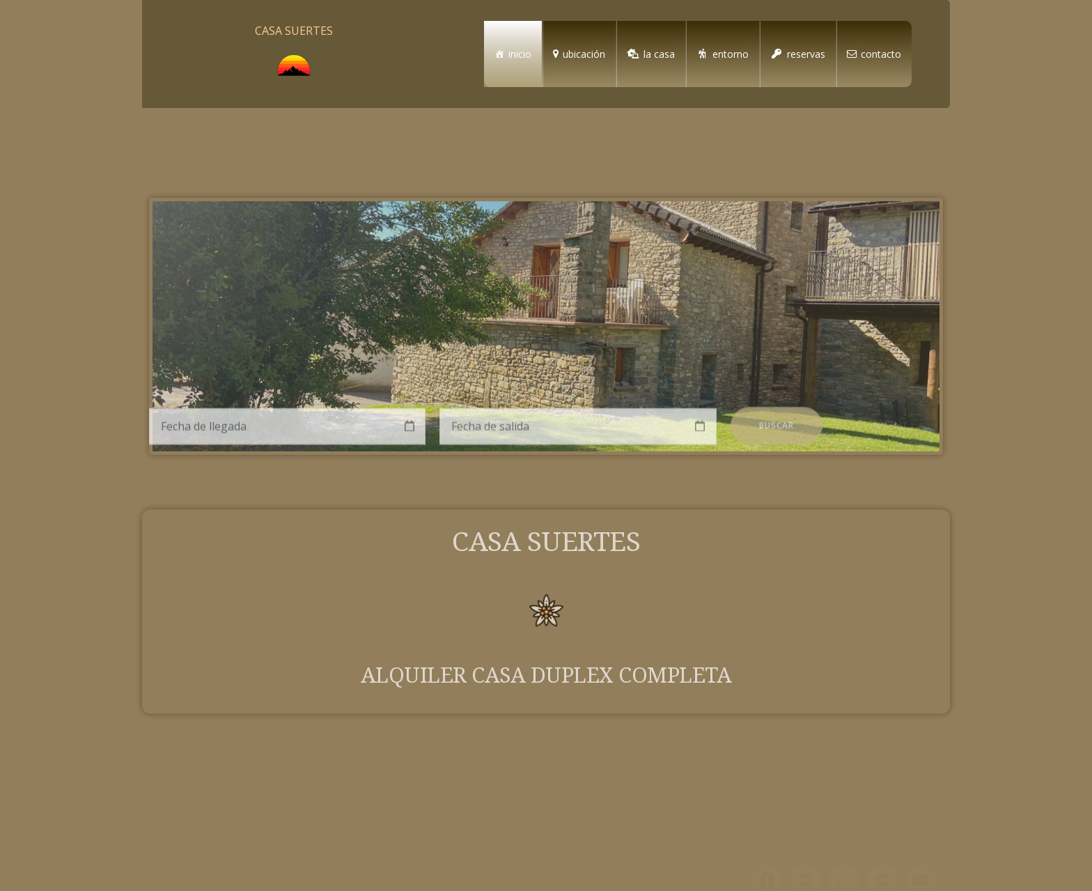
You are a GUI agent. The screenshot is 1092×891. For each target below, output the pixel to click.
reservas (806, 54)
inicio (519, 54)
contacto (881, 54)
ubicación (584, 54)
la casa (659, 54)
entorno (730, 54)
